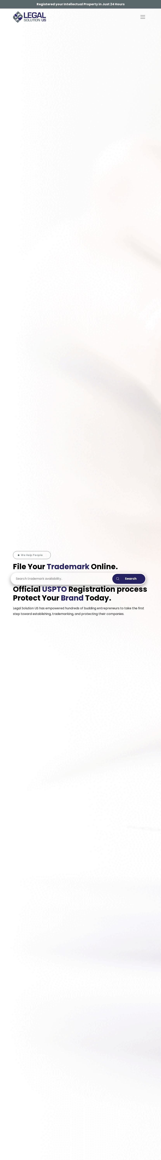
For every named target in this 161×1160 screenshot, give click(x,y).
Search (126, 578)
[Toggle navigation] (143, 17)
